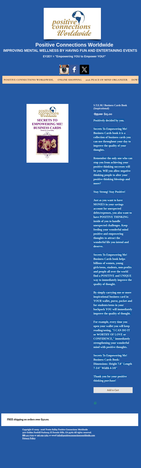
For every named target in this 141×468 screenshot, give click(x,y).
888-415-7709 (28, 435)
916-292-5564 (42, 435)
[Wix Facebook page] (74, 69)
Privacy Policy (28, 438)
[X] (84, 69)
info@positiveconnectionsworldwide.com (76, 435)
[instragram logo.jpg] (64, 69)
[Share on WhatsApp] (95, 403)
